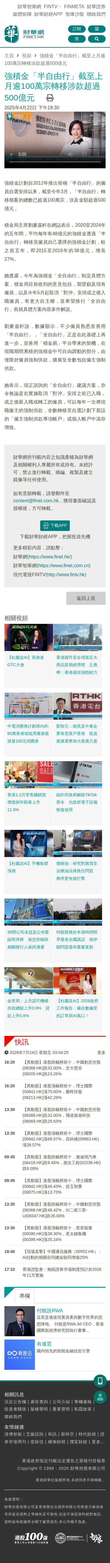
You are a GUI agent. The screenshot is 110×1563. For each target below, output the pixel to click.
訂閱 (77, 29)
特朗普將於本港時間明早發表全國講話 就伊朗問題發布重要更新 (76, 939)
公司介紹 (61, 1401)
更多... (98, 1441)
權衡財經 (57, 1441)
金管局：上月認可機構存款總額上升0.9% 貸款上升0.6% (28, 1008)
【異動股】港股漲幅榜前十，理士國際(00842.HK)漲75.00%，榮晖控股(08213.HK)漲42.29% (57, 1091)
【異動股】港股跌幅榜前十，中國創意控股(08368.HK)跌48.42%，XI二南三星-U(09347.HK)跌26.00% (62, 1210)
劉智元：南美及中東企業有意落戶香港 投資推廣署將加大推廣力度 (76, 733)
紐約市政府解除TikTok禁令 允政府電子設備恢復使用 (76, 802)
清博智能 (13, 1434)
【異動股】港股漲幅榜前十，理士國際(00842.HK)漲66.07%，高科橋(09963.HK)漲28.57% (61, 1139)
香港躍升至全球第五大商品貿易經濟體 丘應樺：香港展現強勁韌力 (76, 665)
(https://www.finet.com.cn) (63, 565)
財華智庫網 (29, 6)
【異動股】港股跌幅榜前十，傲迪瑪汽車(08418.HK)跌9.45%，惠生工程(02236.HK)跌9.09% (62, 1162)
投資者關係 (15, 1409)
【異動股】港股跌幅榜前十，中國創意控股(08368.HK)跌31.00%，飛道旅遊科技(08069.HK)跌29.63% (62, 1115)
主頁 (9, 55)
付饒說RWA (50, 1310)
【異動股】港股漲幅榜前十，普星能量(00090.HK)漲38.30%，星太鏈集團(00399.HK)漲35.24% (57, 1234)
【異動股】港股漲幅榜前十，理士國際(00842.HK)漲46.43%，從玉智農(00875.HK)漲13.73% (57, 1186)
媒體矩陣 (22, 14)
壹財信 (37, 1441)
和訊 (52, 1434)
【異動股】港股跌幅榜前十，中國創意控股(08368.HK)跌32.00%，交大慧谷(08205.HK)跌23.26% (62, 1068)
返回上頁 (86, 598)
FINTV (50, 6)
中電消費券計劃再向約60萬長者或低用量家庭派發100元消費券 (28, 733)
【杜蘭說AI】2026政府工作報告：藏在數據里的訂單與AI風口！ (77, 1008)
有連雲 (44, 1344)
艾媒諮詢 (35, 1434)
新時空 (67, 1434)
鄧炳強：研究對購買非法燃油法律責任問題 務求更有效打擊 (76, 871)
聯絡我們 (96, 14)
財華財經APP (48, 14)
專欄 (24, 1296)
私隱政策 (83, 1409)
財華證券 (96, 6)
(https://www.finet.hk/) (49, 556)
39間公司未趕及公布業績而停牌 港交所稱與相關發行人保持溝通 (28, 939)
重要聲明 (61, 1409)
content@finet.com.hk (36, 500)
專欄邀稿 (83, 1401)
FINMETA (74, 6)
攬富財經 (78, 1441)
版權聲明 (39, 1409)
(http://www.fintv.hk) (65, 574)
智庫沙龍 (74, 14)
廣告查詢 (39, 1401)
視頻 (26, 55)
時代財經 (87, 1434)
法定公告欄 (15, 1401)
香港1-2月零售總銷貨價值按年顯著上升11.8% (26, 802)
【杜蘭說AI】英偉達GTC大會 (25, 661)
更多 (101, 1052)
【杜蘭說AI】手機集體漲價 (27, 867)
